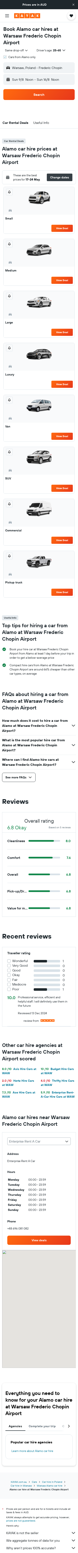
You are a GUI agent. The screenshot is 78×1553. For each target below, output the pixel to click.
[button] (73, 4)
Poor (15, 989)
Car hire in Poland (52, 1481)
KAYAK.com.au (19, 1481)
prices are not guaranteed (20, 1520)
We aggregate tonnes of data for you (41, 1540)
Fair (14, 980)
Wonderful (20, 961)
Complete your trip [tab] (42, 1426)
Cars (34, 1481)
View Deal (62, 228)
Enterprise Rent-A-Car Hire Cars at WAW (58, 1095)
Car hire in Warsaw (21, 1485)
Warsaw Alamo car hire (49, 1485)
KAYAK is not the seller (41, 1532)
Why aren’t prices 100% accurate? (41, 1547)
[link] (39, 1240)
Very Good (20, 965)
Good (16, 970)
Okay (16, 975)
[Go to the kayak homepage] (27, 15)
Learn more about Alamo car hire (32, 1451)
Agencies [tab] (15, 1426)
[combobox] (16, 50)
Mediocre (19, 984)
